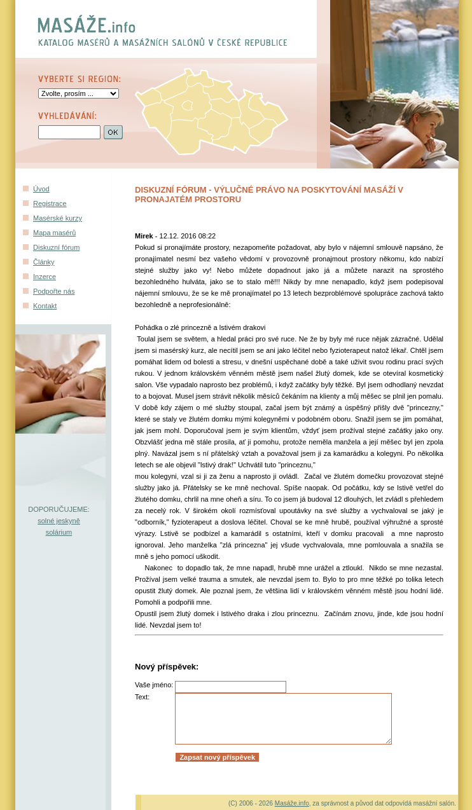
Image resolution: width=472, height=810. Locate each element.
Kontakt (45, 306)
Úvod (41, 189)
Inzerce (44, 276)
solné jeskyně (59, 521)
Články (44, 262)
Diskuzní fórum (56, 247)
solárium (59, 532)
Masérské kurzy (57, 218)
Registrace (50, 203)
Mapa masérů (54, 233)
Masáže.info (292, 803)
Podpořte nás (53, 291)
